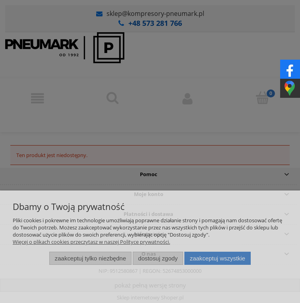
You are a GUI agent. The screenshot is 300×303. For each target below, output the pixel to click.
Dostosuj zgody (158, 258)
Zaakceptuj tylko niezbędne (90, 258)
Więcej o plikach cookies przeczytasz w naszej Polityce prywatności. (91, 241)
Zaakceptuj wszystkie (217, 258)
